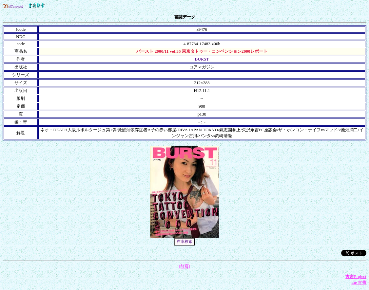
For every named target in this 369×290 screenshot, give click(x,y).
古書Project (355, 276)
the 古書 (358, 282)
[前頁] (184, 266)
